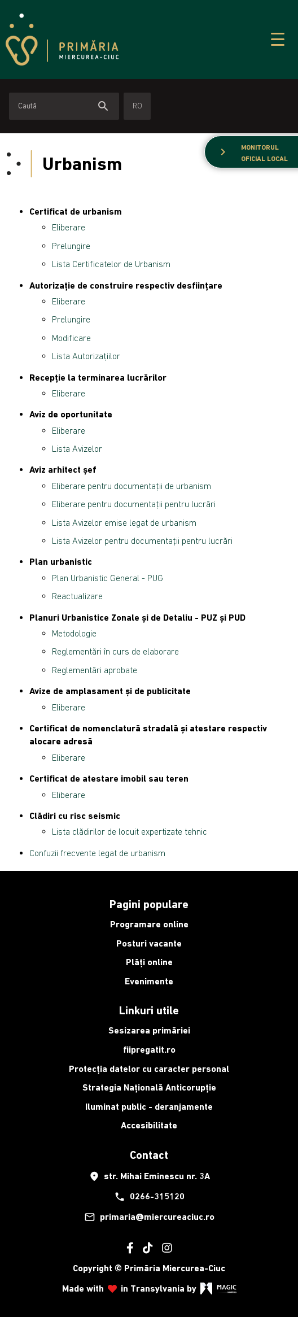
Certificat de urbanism (75, 211)
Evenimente (149, 981)
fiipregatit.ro (149, 1049)
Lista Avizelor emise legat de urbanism (124, 522)
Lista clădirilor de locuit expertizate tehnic (129, 831)
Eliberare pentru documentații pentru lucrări (134, 504)
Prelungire (71, 246)
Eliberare (68, 227)
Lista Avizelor (77, 448)
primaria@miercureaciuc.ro (149, 1217)
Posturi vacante (149, 943)
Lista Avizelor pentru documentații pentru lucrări (142, 540)
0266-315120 (149, 1196)
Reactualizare (77, 596)
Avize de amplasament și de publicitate (110, 691)
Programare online (149, 924)
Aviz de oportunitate (70, 414)
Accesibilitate (149, 1125)
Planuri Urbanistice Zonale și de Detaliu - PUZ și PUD (137, 617)
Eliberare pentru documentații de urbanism (131, 486)
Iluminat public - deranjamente (149, 1106)
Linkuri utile (149, 1010)
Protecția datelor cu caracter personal (149, 1068)
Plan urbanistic (60, 561)
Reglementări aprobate (94, 670)
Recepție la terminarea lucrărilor (97, 377)
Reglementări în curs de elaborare (115, 651)
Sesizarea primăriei (149, 1030)
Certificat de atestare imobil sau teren (109, 778)
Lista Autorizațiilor (86, 356)
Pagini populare (149, 904)
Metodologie (74, 633)
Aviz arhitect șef (63, 469)
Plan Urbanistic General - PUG (107, 578)
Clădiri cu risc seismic (74, 815)
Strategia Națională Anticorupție (149, 1087)
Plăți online (149, 962)
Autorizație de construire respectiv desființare (125, 285)
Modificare (71, 338)
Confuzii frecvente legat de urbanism (97, 853)
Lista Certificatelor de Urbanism (111, 264)
